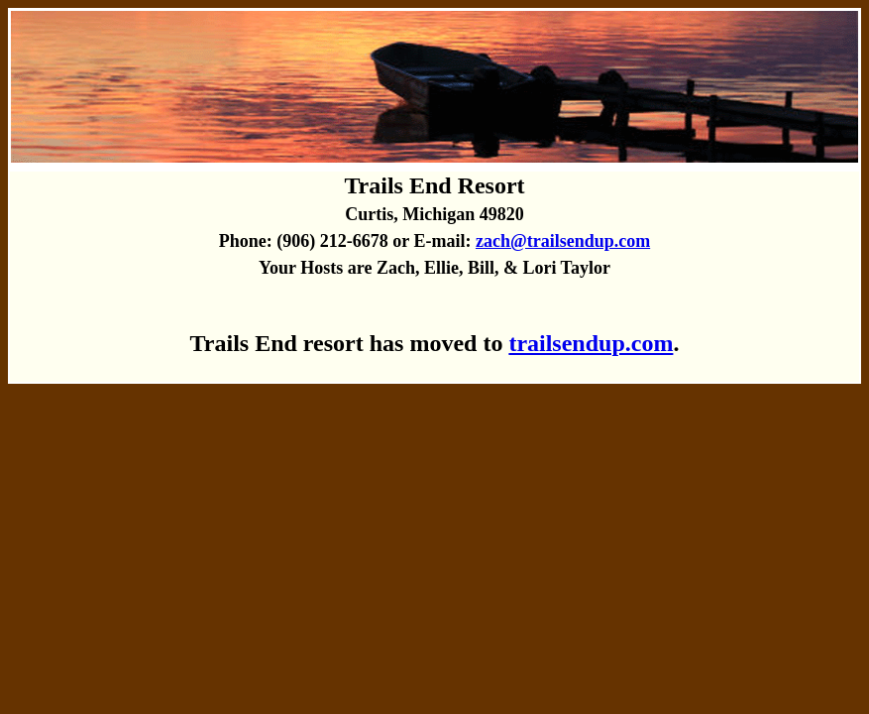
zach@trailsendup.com (563, 241)
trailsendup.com (590, 343)
